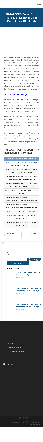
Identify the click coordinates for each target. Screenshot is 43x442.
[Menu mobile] (38, 4)
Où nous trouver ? (9, 364)
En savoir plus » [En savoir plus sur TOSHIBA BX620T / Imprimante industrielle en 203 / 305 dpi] (20, 293)
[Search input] (24, 255)
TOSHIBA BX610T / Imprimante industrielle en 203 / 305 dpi (28, 305)
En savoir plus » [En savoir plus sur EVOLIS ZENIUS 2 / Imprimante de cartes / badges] (20, 277)
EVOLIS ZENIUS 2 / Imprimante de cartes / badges (28, 273)
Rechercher (18, 264)
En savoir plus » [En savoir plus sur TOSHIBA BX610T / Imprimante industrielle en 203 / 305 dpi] (20, 309)
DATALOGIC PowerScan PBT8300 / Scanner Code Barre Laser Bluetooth (21, 18)
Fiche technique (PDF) (18, 94)
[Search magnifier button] (34, 259)
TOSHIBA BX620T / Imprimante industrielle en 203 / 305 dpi (28, 289)
